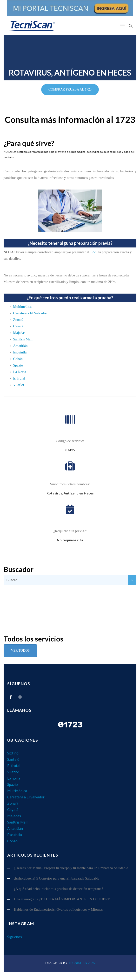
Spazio (18, 365)
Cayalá (18, 326)
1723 (93, 252)
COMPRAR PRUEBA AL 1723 (70, 89)
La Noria (19, 372)
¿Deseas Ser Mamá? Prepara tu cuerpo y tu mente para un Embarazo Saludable (71, 868)
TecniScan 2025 (81, 963)
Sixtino (13, 753)
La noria (13, 778)
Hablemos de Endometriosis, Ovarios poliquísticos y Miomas (58, 909)
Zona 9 (18, 320)
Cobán (18, 359)
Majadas (19, 333)
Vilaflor (19, 385)
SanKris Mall (23, 339)
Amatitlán (20, 346)
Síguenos (14, 937)
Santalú (13, 759)
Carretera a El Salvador (30, 313)
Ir (132, 580)
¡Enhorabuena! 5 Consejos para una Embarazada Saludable (57, 878)
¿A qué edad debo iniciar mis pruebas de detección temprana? (58, 889)
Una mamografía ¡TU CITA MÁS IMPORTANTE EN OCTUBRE (62, 899)
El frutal (19, 378)
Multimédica (22, 307)
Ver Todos (20, 650)
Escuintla (20, 352)
